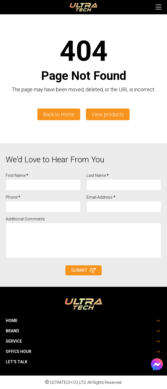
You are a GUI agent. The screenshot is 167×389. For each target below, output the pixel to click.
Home (11, 320)
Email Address (100, 197)
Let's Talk (16, 362)
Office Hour (18, 351)
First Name (17, 175)
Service (14, 341)
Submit (83, 270)
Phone (13, 197)
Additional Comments (25, 219)
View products (108, 114)
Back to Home (59, 114)
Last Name (97, 175)
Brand (12, 331)
